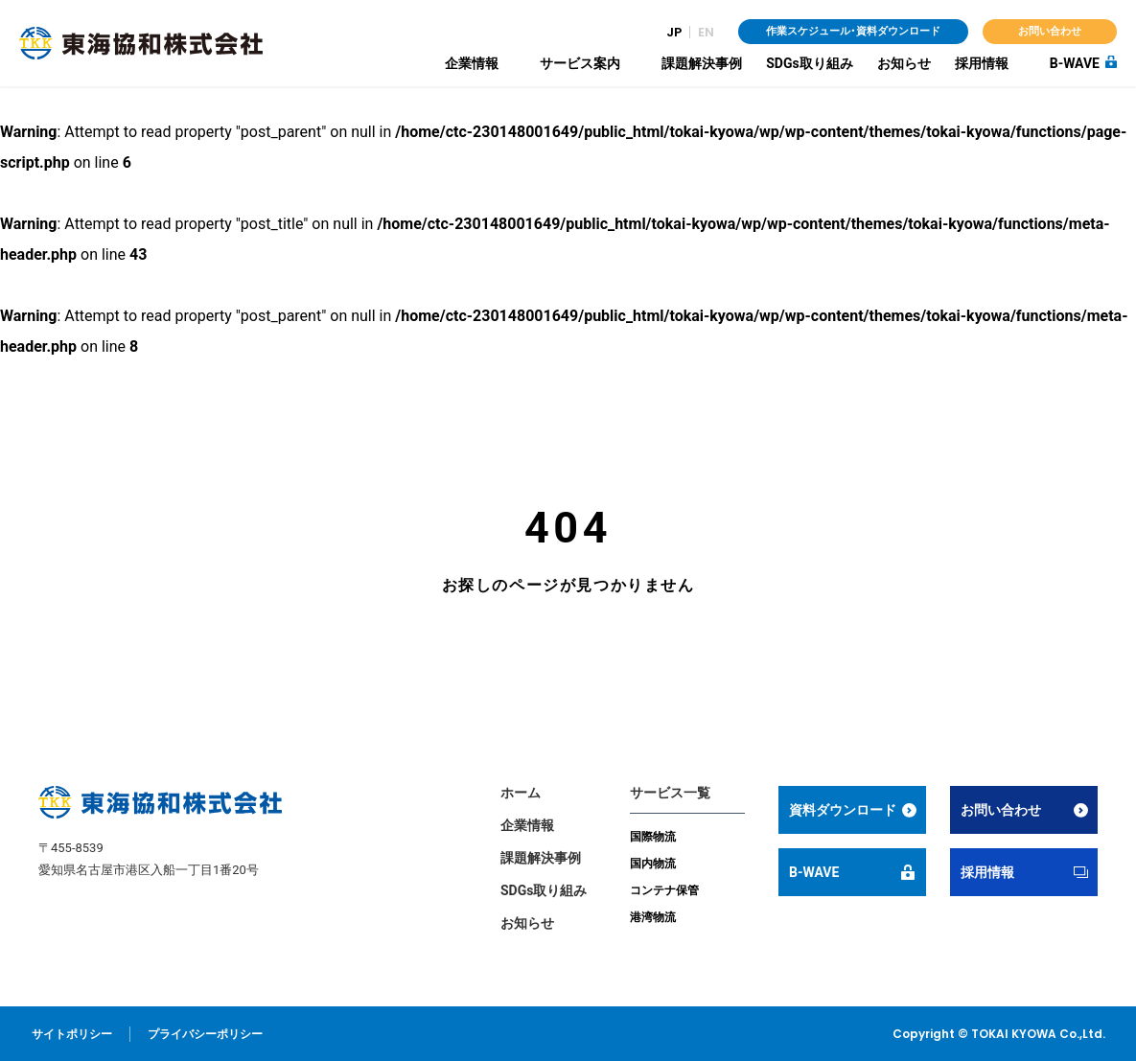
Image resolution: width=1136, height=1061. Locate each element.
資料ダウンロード (843, 810)
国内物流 (653, 863)
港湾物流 (653, 917)
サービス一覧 (670, 792)
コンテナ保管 (664, 890)
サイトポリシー (72, 1034)
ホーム (520, 792)
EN (706, 32)
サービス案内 (580, 63)
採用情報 (981, 63)
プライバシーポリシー (205, 1034)
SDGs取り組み (809, 63)
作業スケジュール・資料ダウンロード (853, 31)
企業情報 (471, 63)
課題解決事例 (701, 63)
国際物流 (653, 836)
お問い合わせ (1049, 31)
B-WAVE (1075, 63)
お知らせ (904, 63)
